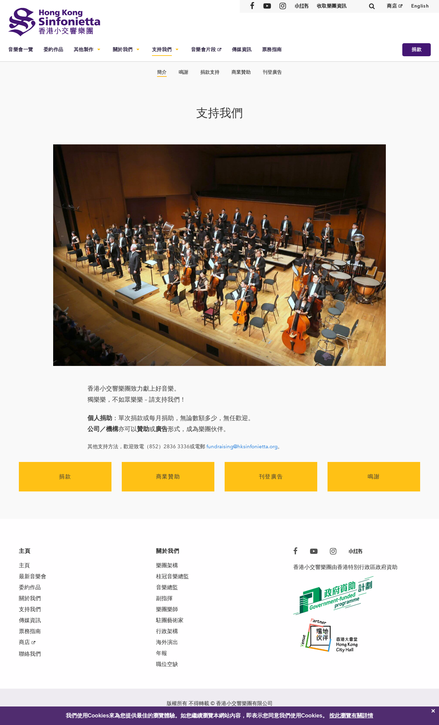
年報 (161, 653)
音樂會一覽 (20, 49)
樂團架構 (167, 565)
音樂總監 (167, 587)
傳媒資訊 (242, 49)
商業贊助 (241, 72)
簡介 (162, 72)
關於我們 (123, 49)
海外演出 (167, 642)
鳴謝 (183, 72)
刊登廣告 (272, 72)
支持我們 (162, 49)
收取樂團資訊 (332, 6)
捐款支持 (210, 72)
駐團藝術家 (169, 620)
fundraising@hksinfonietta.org (241, 446)
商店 (392, 6)
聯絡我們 (30, 654)
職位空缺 (167, 664)
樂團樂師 (167, 609)
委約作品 (53, 49)
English (420, 6)
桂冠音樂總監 (172, 576)
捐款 (417, 49)
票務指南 (272, 49)
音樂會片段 (203, 49)
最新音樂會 (32, 576)
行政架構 (167, 631)
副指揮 (164, 598)
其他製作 (84, 49)
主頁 (24, 565)
